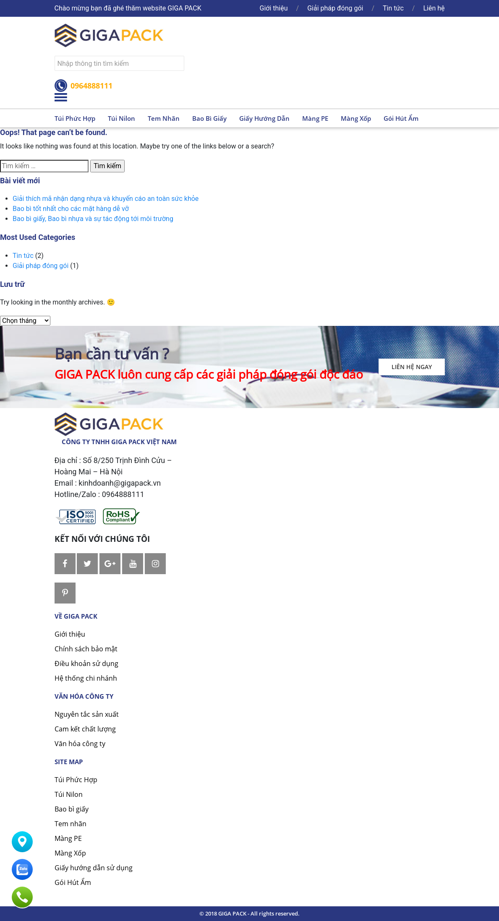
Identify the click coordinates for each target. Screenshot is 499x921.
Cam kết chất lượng (85, 729)
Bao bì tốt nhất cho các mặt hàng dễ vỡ (71, 209)
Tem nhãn (164, 118)
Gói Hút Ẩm (73, 882)
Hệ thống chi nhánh (86, 678)
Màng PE (315, 118)
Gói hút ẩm (401, 118)
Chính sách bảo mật (86, 648)
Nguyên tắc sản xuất (87, 714)
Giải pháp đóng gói (335, 8)
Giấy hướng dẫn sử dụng (94, 867)
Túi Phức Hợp (76, 779)
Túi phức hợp (75, 118)
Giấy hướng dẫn (264, 118)
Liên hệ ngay (412, 367)
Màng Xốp (70, 853)
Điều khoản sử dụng (86, 663)
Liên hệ (433, 8)
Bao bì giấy (209, 118)
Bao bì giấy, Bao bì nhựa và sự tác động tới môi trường (93, 219)
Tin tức (393, 8)
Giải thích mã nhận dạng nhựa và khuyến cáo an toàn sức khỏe (106, 199)
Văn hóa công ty (80, 743)
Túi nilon (121, 118)
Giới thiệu (274, 8)
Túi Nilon (69, 794)
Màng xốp (356, 118)
